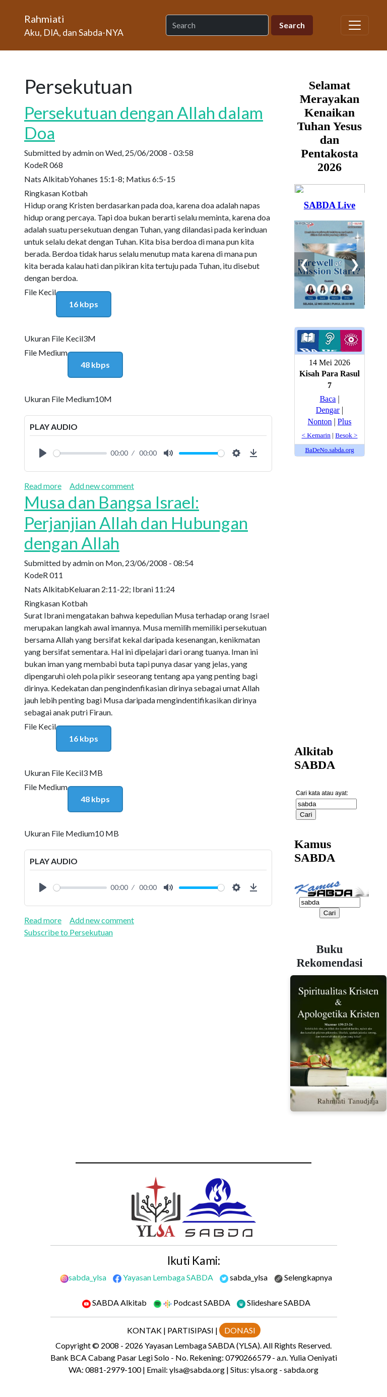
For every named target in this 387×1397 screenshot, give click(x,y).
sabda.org (301, 1369)
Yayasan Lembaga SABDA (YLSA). (203, 1345)
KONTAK (144, 1330)
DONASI (239, 1330)
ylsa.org (264, 1369)
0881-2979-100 (113, 1369)
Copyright (73, 1345)
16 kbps (83, 304)
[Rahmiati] (78, 25)
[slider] (80, 453)
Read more (42, 485)
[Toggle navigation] (355, 25)
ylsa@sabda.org (197, 1369)
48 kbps (95, 364)
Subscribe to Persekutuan (68, 932)
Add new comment (102, 485)
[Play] (43, 453)
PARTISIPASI (190, 1330)
